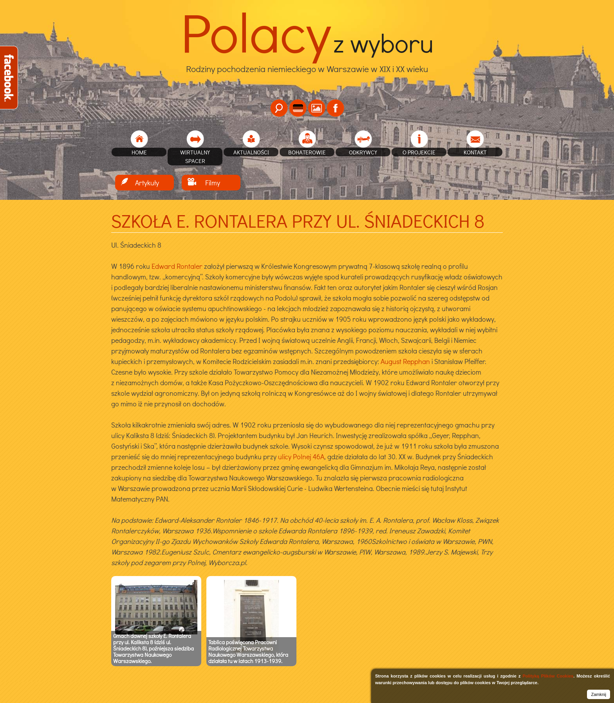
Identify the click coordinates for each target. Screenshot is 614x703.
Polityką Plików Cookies (547, 676)
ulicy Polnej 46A (301, 456)
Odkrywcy (363, 152)
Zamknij (598, 694)
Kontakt (475, 152)
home (139, 152)
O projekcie (419, 152)
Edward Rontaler (177, 266)
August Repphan (405, 361)
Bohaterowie (307, 152)
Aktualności (251, 152)
